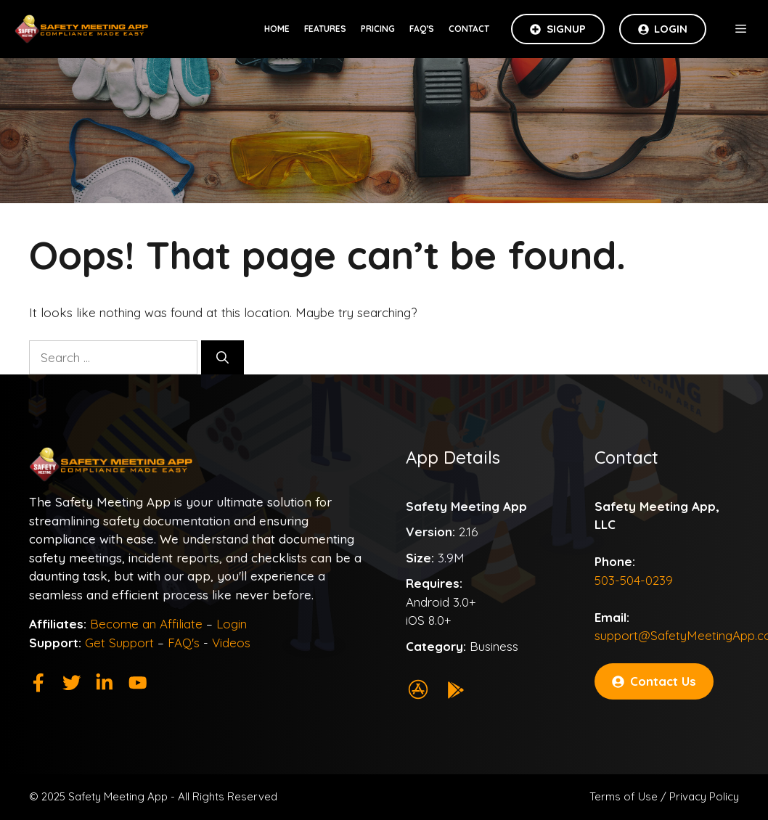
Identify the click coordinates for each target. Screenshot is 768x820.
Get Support (119, 642)
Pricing (378, 28)
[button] (741, 29)
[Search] (222, 357)
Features (325, 28)
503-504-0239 (634, 580)
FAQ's (184, 642)
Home (277, 28)
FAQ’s (421, 28)
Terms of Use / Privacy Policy (664, 796)
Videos (231, 642)
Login (231, 623)
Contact (469, 28)
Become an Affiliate (146, 623)
